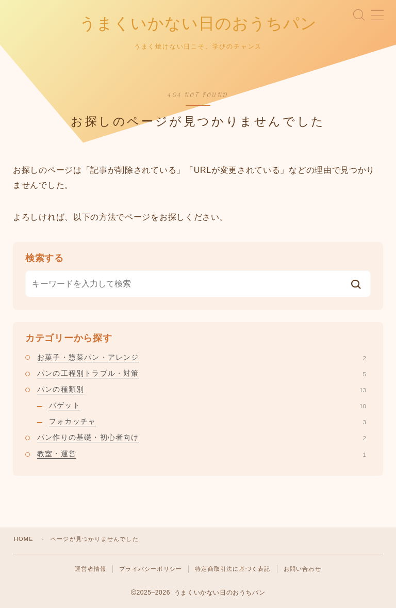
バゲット (207, 405)
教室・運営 (201, 454)
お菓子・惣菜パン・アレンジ (201, 357)
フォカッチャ (207, 421)
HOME (24, 539)
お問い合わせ (302, 569)
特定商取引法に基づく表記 (232, 569)
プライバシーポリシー (150, 569)
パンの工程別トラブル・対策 (201, 373)
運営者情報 (90, 569)
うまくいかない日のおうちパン (198, 24)
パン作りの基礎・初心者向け (201, 438)
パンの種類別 (201, 389)
